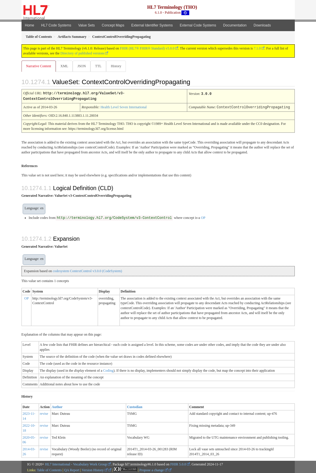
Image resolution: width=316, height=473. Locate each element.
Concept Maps (113, 25)
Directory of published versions (82, 53)
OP (203, 217)
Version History (95, 469)
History (118, 66)
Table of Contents (49, 469)
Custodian (134, 406)
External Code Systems (198, 25)
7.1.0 (257, 48)
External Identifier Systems (152, 25)
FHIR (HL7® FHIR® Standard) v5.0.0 (147, 48)
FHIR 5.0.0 (178, 464)
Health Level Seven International (124, 107)
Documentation (235, 25)
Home (29, 25)
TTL (100, 66)
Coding (108, 370)
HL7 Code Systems (56, 25)
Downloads (262, 25)
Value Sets (86, 25)
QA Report (71, 469)
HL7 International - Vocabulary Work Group (76, 464)
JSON (82, 66)
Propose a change (154, 469)
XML (65, 66)
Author (57, 406)
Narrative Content (38, 66)
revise (44, 413)
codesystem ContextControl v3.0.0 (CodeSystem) (87, 270)
